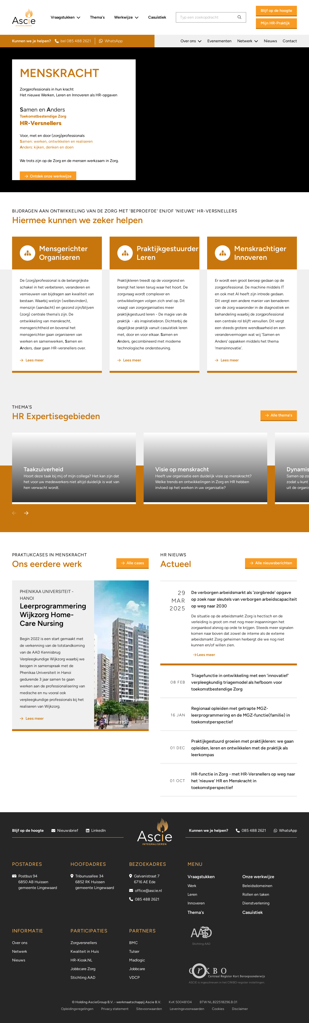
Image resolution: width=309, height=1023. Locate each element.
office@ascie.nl (148, 890)
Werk (192, 885)
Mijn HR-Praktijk (275, 23)
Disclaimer (240, 1009)
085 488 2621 (251, 830)
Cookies (218, 1009)
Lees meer (32, 360)
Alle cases (134, 564)
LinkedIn (96, 830)
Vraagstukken (65, 17)
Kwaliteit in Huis (84, 951)
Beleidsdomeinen (257, 885)
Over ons (191, 41)
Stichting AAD (82, 977)
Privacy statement (114, 1009)
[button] (26, 513)
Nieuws (270, 41)
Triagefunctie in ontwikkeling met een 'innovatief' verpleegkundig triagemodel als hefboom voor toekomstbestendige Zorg (240, 682)
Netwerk (247, 41)
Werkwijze (126, 17)
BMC (133, 942)
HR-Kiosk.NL (81, 960)
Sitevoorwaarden (149, 1009)
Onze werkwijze (258, 876)
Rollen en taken (255, 894)
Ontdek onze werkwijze (48, 176)
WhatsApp (111, 41)
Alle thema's (278, 415)
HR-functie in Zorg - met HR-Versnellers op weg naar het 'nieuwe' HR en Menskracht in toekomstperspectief (243, 780)
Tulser (134, 951)
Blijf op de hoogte (276, 10)
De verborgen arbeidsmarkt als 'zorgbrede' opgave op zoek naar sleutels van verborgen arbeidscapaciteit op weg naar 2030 (244, 599)
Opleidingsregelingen (77, 1009)
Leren (192, 894)
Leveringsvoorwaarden (187, 1009)
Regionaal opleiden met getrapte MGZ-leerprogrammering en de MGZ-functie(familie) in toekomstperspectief (240, 715)
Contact (290, 41)
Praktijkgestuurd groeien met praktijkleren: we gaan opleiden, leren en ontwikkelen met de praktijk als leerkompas (242, 748)
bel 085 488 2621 (73, 41)
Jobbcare (137, 969)
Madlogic (137, 960)
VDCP (134, 977)
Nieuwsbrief (64, 830)
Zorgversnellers (83, 942)
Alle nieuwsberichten (271, 563)
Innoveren (196, 903)
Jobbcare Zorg (82, 969)
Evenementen (219, 41)
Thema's (97, 17)
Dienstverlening (255, 903)
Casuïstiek (157, 17)
